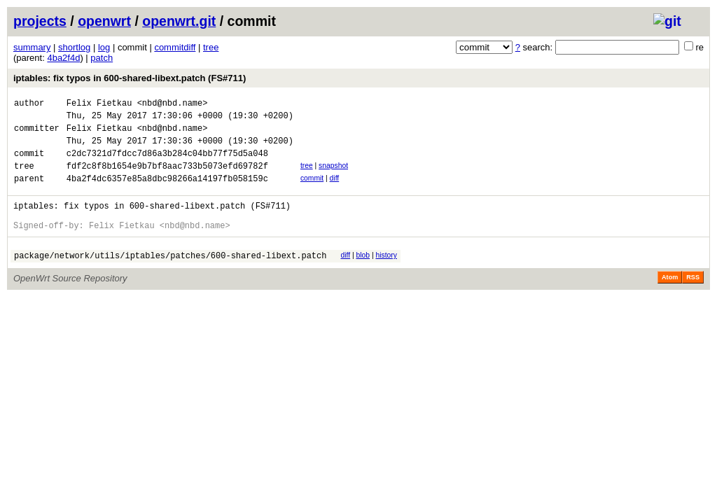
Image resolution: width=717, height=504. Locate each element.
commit (311, 191)
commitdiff (174, 47)
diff (335, 191)
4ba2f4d (63, 57)
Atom (670, 300)
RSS (692, 300)
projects (40, 21)
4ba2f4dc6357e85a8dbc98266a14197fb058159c (167, 193)
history (385, 276)
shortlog (74, 47)
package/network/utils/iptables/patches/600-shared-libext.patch (170, 278)
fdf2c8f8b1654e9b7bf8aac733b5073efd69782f (167, 178)
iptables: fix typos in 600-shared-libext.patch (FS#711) (129, 78)
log (104, 47)
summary (31, 47)
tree (210, 47)
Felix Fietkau (99, 105)
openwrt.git (179, 21)
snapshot (333, 176)
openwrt (104, 21)
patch (101, 57)
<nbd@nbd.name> (172, 105)
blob (363, 276)
